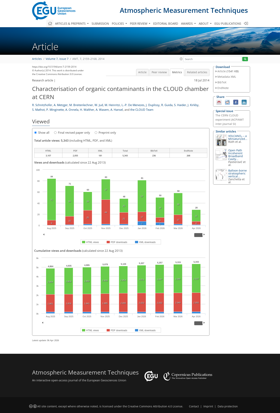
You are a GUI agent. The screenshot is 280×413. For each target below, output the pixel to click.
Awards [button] (187, 23)
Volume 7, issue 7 (57, 59)
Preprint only (105, 132)
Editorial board (165, 23)
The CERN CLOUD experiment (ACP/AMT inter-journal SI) (229, 119)
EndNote (223, 88)
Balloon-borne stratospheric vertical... (237, 173)
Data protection (228, 406)
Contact (194, 406)
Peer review (159, 72)
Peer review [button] (139, 23)
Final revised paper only (72, 132)
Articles (37, 59)
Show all (41, 132)
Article (142, 72)
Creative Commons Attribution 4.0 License (155, 406)
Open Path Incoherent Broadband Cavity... (235, 154)
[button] (181, 59)
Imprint (208, 406)
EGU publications (227, 23)
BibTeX (221, 82)
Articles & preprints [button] (70, 23)
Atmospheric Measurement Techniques (184, 10)
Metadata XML (226, 76)
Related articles (197, 72)
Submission (100, 23)
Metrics (177, 72)
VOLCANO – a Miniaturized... (237, 137)
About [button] (204, 23)
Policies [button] (118, 23)
